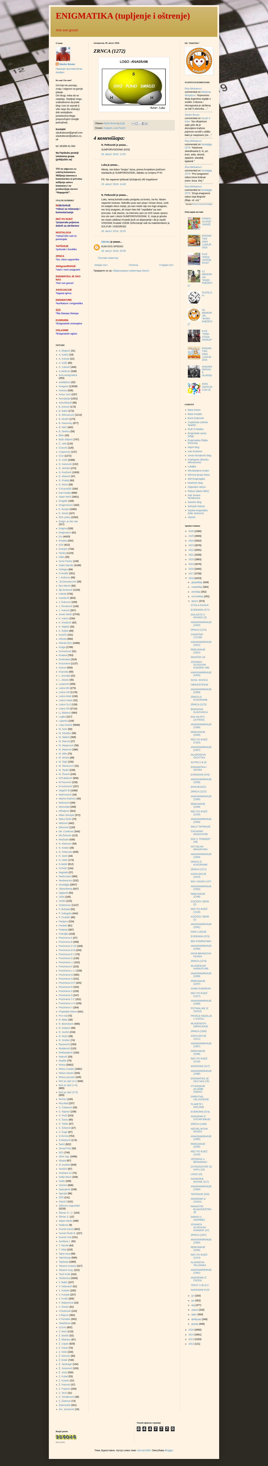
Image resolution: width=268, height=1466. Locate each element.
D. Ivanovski (65, 464)
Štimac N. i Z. (66, 1212)
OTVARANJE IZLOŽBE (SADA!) (198, 1089)
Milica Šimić (65, 819)
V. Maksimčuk (66, 1302)
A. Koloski (64, 358)
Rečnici (63, 1099)
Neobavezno (65, 880)
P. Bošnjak (64, 909)
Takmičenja (65, 1257)
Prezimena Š (66, 995)
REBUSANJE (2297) (198, 982)
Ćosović (63, 447)
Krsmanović (65, 651)
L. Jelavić (64, 679)
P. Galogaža (65, 913)
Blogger (169, 1450)
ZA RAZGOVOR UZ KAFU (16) (201, 1168)
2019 (192, 564)
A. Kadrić (64, 354)
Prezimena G (66, 958)
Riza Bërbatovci (193, 88)
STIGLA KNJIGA (199, 605)
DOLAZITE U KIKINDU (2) (199, 616)
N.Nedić (63, 864)
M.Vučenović (66, 786)
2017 (192, 573)
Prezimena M (66, 974)
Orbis (62, 896)
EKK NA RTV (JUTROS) (198, 718)
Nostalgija (64, 884)
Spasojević (65, 1189)
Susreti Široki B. (67, 1233)
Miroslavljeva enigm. (199, 470)
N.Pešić (63, 868)
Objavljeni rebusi (197, 487)
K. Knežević (65, 622)
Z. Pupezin (64, 1388)
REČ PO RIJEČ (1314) (199, 1256)
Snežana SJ (65, 1173)
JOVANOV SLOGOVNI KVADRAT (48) (200, 665)
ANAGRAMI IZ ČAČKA (198, 1279)
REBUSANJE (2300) (198, 733)
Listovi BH (64, 688)
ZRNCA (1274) (199, 629)
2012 (192, 1343)
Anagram (107, 128)
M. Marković (65, 749)
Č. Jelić (63, 443)
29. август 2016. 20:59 (113, 250)
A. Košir (63, 363)
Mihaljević (64, 811)
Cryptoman (65, 451)
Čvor (61, 455)
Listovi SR (64, 708)
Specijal (63, 1193)
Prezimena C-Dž (68, 946)
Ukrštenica (64, 1278)
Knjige (62, 647)
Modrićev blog (195, 482)
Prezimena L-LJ (67, 970)
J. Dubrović (65, 602)
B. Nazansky (65, 423)
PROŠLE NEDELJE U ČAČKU (201, 1017)
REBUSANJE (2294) (198, 1248)
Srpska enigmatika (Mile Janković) (198, 512)
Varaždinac (65, 1323)
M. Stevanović (66, 765)
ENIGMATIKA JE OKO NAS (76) (200, 1080)
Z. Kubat (63, 1376)
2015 (192, 1329)
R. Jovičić (64, 1032)
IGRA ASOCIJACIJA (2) (207, 387)
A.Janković (65, 371)
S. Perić (63, 1115)
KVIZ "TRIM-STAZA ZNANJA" (207, 335)
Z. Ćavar (63, 1347)
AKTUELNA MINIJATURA (199, 848)
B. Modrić (64, 419)
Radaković (64, 1048)
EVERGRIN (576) (200, 774)
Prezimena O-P (67, 982)
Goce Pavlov (65, 561)
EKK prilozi (65, 517)
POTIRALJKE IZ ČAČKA (199, 1010)
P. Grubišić (64, 917)
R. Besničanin (66, 1023)
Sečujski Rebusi (196, 506)
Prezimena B (66, 942)
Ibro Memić (65, 585)
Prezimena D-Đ (67, 950)
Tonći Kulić (64, 1274)
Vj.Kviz (62, 1327)
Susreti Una (65, 1237)
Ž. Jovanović (65, 1368)
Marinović (64, 802)
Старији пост (166, 265)
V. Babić (63, 1282)
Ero (61, 536)
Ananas (63, 390)
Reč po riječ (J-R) (68, 1085)
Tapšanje (63, 1261)
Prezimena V (66, 1007)
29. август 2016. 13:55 (113, 154)
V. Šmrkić (64, 1306)
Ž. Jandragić (65, 1364)
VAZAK (192, 517)
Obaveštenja (65, 888)
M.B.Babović (65, 778)
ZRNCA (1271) (199, 869)
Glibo (62, 557)
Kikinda (63, 639)
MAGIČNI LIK (198, 657)
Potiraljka (64, 933)
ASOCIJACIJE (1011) (198, 1037)
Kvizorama (64, 663)
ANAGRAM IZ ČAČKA (198, 1200)
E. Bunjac (64, 509)
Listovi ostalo (66, 700)
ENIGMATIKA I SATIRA (199, 768)
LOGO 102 (196, 1174)
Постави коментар (108, 258)
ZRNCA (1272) (199, 791)
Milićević (63, 823)
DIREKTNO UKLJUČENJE (200, 1098)
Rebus (62, 1064)
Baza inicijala (195, 414)
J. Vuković (64, 610)
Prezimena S (66, 991)
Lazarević (64, 684)
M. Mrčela (64, 757)
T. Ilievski (64, 1245)
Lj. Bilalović (65, 712)
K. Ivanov (64, 618)
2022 (192, 550)
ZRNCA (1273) (199, 704)
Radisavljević (66, 1052)
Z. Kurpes (64, 1380)
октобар (196, 591)
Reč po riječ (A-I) (68, 1081)
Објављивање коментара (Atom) (131, 270)
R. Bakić (63, 1019)
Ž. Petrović (64, 1384)
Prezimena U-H (67, 1003)
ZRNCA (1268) (199, 1124)
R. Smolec (64, 1040)
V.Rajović (64, 1315)
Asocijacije (64, 398)
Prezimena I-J (66, 962)
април (195, 1309)
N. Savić (63, 855)
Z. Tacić (63, 1392)
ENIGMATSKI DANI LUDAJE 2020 (206, 241)
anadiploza (65, 382)
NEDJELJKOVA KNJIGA (199, 1130)
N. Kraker (64, 847)
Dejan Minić (65, 496)
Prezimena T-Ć (67, 999)
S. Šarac (63, 1119)
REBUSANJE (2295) (198, 1145)
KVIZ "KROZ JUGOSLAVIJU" (207, 258)
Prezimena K (66, 966)
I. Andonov (64, 577)
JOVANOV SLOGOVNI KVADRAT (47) (200, 1227)
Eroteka (63, 540)
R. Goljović (65, 1028)
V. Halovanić (65, 1286)
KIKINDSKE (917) (200, 1066)
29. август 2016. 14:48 (113, 184)
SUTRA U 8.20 (199, 762)
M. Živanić (64, 774)
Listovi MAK (65, 696)
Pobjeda (63, 929)
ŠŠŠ (61, 1197)
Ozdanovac (65, 905)
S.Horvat (63, 1136)
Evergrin (63, 549)
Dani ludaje (65, 492)
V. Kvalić (63, 1298)
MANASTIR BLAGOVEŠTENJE (201, 1209)
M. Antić (63, 729)
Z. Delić (63, 1352)
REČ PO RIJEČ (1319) (199, 813)
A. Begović (64, 350)
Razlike (63, 1060)
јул (193, 1295)
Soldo (62, 1181)
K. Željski (64, 630)
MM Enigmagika (196, 478)
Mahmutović (65, 794)
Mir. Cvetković (66, 831)
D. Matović (64, 476)
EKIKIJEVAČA (198, 786)
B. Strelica (64, 431)
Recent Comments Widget (202, 204)
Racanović (64, 1044)
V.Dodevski (65, 1311)
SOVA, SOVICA (199, 680)
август (195, 601)
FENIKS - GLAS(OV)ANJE (207, 221)
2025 (192, 536)
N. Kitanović (65, 843)
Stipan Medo (65, 1220)
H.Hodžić (64, 573)
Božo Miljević (66, 439)
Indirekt (63, 593)
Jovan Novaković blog (199, 455)
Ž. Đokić (63, 1360)
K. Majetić (64, 626)
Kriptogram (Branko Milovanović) (198, 461)
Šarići (62, 1144)
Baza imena (194, 409)
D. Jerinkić (64, 468)
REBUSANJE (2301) (198, 651)
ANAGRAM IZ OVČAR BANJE (200, 1118)
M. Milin (63, 753)
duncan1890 (144, 1450)
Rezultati (63, 1103)
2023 (192, 545)
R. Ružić (63, 1036)
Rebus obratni (66, 1073)
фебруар (196, 1319)
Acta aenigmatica (68, 375)
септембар (197, 596)
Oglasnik (63, 892)
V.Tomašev (65, 1319)
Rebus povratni (67, 1077)
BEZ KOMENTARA (201, 941)
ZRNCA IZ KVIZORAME (199, 698)
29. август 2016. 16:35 (113, 231)
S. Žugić (63, 1132)
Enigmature (65, 532)
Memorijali (64, 806)
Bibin (61, 435)
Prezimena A (65, 937)
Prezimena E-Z (67, 954)
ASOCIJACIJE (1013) (198, 875)
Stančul (63, 1201)
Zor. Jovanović (66, 1409)
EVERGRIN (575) (200, 936)
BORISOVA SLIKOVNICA (199, 711)
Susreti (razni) (66, 1229)
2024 (192, 540)
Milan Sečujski (66, 815)
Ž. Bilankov (65, 1339)
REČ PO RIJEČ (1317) (199, 994)
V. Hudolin (64, 1290)
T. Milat (62, 1249)
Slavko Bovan (67, 64)
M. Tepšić (64, 770)
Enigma (63, 528)
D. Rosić (63, 484)
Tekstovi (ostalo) (67, 1266)
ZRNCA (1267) (199, 1235)
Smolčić (63, 1168)
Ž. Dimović (64, 1356)
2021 (192, 554)
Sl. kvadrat (64, 1164)
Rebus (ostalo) (66, 1068)
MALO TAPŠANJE (201, 826)
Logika (62, 716)
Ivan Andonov (195, 451)
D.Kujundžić (65, 488)
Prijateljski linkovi (68, 1011)
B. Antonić (64, 406)
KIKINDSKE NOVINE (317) (200, 1180)
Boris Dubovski (196, 418)
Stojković (63, 1225)
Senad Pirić (65, 1148)
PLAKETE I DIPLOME (197, 1105)
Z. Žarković (65, 1401)
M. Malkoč (64, 737)
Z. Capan (64, 1343)
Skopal (62, 1160)
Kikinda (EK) (65, 643)
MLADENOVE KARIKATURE (199, 967)
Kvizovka (63, 671)
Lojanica (63, 720)
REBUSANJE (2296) (198, 1052)
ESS (61, 544)
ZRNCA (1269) (199, 1031)
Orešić (62, 901)
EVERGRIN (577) (200, 609)
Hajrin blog (193, 447)
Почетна (133, 265)
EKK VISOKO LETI (201, 881)
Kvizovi (62, 667)
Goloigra (63, 569)
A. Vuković (64, 367)
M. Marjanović (66, 745)
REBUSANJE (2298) (198, 895)
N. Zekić (63, 860)
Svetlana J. (65, 1241)
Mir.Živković (65, 835)
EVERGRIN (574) (200, 1111)
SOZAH (63, 1185)
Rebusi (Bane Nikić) (198, 491)
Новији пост (101, 265)
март (194, 1314)
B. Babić (63, 411)
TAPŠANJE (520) (200, 1194)
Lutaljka (192, 466)
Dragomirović (66, 505)
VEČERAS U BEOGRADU (199, 1160)
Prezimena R (66, 987)
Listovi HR (64, 692)
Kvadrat (63, 655)
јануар (195, 1323)
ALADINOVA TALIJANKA (198, 1264)
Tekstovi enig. (66, 1270)
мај (193, 1305)
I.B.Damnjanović (67, 581)
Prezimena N (66, 978)
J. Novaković (65, 606)
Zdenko (105, 241)
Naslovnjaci (65, 876)
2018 (192, 568)
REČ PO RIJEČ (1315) (199, 1153)
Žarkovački (65, 1405)
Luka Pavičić (119, 128)
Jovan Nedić (65, 614)
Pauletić (63, 925)
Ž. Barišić (64, 1335)
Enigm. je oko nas (68, 521)
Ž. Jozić (63, 1372)
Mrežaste (64, 839)
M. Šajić (63, 761)
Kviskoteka (65, 659)
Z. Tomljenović (66, 1396)
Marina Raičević (67, 798)
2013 (192, 1339)
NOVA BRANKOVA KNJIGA (201, 955)
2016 (192, 578)
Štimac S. (64, 1216)
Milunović (64, 827)
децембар (197, 582)
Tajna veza (64, 1253)
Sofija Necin (65, 1177)
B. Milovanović (66, 414)
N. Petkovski (65, 852)
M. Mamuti (64, 741)
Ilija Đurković (65, 589)
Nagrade (63, 872)
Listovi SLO (65, 704)
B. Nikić (63, 427)
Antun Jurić (65, 394)
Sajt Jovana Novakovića (194, 497)
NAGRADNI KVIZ (200, 1289)
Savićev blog (194, 502)
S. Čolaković (65, 1107)
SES (61, 1152)
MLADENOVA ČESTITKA (198, 756)
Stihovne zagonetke (69, 1205)
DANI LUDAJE (198, 931)
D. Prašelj (64, 480)
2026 (192, 531)
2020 (192, 559)
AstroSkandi (65, 402)
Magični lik (64, 790)
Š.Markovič (65, 1140)
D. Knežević (65, 472)
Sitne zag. (64, 1156)
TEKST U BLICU (200, 1285)
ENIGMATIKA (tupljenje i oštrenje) (123, 15)
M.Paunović (65, 782)
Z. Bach (63, 1331)
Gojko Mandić (66, 565)
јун (193, 1300)
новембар (197, 587)
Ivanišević (64, 598)
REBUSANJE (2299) (198, 805)
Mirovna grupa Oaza (199, 474)
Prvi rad (63, 1015)
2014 (192, 1334)
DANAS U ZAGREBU (198, 1218)
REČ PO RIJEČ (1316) (199, 1060)
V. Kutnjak (64, 1294)
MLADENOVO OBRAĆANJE (199, 1025)
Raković (63, 1056)
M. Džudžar (65, 733)
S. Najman (64, 1111)
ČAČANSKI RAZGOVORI (199, 833)
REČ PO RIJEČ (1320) (199, 741)
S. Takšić (63, 1123)
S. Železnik (65, 1128)
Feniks (62, 553)
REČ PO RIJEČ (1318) (199, 910)
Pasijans (63, 921)
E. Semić (63, 513)
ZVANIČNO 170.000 (197, 636)
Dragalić (63, 501)
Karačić (63, 634)
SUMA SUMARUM (201, 988)
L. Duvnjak (64, 675)
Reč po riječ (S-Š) (68, 1092)
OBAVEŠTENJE (199, 684)
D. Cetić (63, 460)
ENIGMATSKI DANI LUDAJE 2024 (206, 354)
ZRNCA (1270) (199, 961)
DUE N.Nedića (195, 429)
